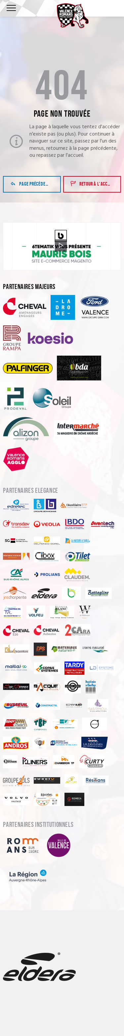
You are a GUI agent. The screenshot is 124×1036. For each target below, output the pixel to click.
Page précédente (31, 184)
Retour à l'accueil (92, 184)
